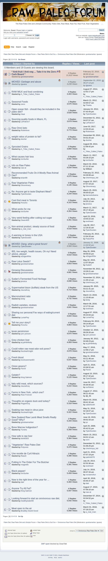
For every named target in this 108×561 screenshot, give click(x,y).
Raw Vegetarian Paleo (23, 183)
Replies (66, 63)
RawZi (23, 456)
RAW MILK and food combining (27, 92)
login (23, 30)
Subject (17, 63)
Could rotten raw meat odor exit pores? (31, 349)
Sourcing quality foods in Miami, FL (29, 119)
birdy (23, 299)
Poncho (24, 203)
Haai (23, 114)
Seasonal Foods (20, 102)
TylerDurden (91, 114)
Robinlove (25, 130)
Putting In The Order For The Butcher (30, 462)
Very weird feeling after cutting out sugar (32, 218)
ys (87, 422)
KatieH (89, 265)
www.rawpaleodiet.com (96, 35)
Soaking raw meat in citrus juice (27, 410)
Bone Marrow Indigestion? (25, 427)
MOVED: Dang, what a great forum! (29, 244)
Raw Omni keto (19, 128)
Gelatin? (16, 375)
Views (77, 63)
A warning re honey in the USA (27, 235)
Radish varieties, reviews (24, 305)
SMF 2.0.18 (44, 555)
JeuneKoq (25, 290)
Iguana (99, 54)
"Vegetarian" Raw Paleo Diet (26, 445)
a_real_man (26, 229)
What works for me (21, 209)
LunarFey (25, 317)
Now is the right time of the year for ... (30, 479)
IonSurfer (25, 159)
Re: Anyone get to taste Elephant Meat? (32, 191)
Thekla (89, 105)
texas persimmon (20, 331)
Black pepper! (18, 471)
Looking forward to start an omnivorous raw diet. (36, 498)
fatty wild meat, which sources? (27, 383)
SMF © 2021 (54, 555)
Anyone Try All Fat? (21, 488)
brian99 (24, 178)
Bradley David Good (29, 511)
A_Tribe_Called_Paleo (30, 94)
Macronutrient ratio (21, 296)
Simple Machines (63, 555)
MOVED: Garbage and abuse (26, 82)
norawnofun (91, 475)
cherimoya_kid (92, 178)
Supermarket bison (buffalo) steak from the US (35, 287)
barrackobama (92, 195)
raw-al (23, 168)
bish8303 (25, 438)
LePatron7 (25, 122)
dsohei (24, 139)
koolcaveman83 (27, 360)
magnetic (25, 465)
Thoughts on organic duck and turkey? (31, 401)
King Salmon (26, 377)
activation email (22, 32)
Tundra (24, 430)
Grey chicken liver (21, 340)
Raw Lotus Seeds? (21, 261)
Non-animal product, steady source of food (33, 226)
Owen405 (25, 220)
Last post (89, 63)
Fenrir (23, 369)
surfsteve (90, 387)
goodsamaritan (91, 54)
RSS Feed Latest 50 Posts (95, 39)
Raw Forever (26, 395)
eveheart (89, 221)
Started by (29, 63)
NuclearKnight (27, 351)
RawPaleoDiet (99, 37)
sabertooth (90, 405)
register (30, 30)
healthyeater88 (27, 501)
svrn (87, 440)
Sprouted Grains (20, 146)
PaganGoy (25, 403)
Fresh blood (18, 357)
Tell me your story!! (21, 322)
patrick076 (90, 457)
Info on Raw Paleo (21, 165)
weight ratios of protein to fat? (26, 136)
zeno (23, 104)
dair (22, 482)
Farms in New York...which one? (28, 392)
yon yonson (26, 334)
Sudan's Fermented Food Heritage (29, 279)
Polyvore (24, 447)
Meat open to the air (22, 508)
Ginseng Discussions (22, 270)
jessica (89, 204)
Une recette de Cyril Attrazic (26, 453)
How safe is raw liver (22, 436)
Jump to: (72, 531)
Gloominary (26, 185)
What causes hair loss (23, 156)
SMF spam (45, 544)
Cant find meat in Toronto (24, 200)
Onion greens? (19, 366)
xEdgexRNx (26, 256)
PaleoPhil (90, 239)
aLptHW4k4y (26, 342)
